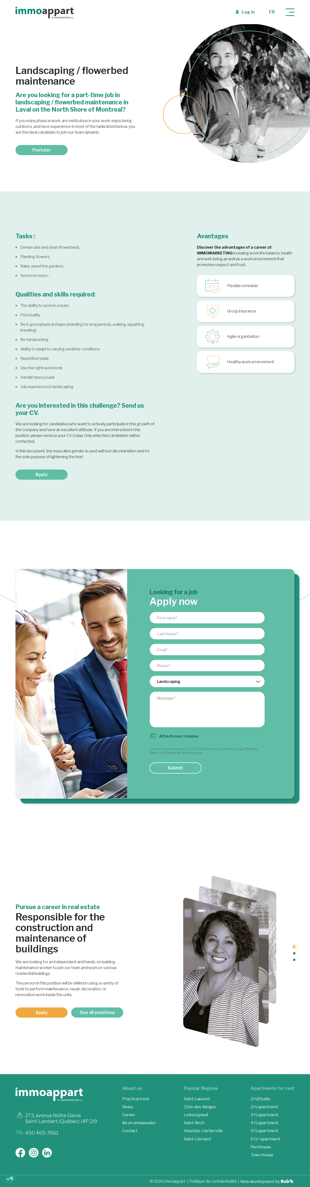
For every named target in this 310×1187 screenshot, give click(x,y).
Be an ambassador (139, 1123)
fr (272, 11)
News (127, 1107)
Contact (130, 1131)
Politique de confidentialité (213, 1182)
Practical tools (135, 1099)
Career (128, 1115)
